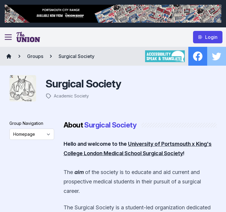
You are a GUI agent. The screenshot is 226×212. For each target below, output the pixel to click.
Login (207, 37)
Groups (35, 56)
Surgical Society (76, 56)
